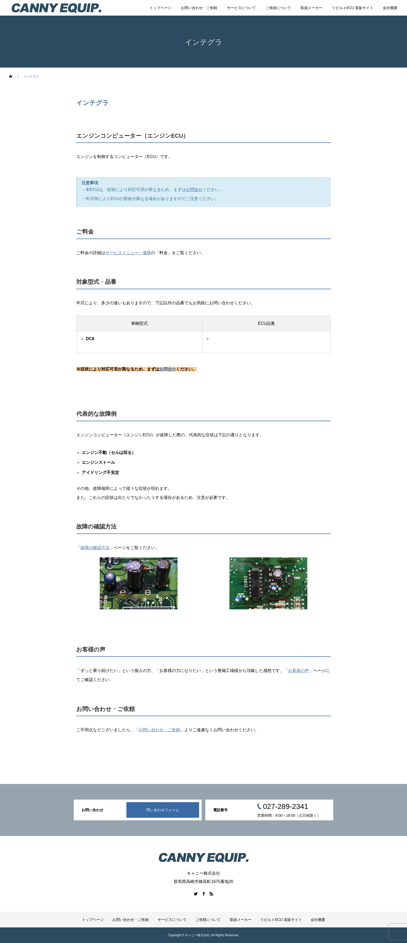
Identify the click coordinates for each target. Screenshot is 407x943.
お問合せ (194, 189)
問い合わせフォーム (162, 810)
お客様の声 (298, 670)
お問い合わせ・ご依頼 (199, 8)
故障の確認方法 (95, 547)
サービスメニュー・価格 (128, 252)
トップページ (160, 8)
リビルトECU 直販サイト (352, 8)
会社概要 (390, 8)
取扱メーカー (311, 8)
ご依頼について (278, 8)
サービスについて (241, 8)
